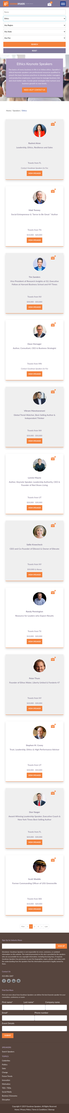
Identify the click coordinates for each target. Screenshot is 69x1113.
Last (46, 926)
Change (5, 1072)
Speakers (16, 110)
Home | (17, 1109)
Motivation (6, 1084)
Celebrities (6, 1061)
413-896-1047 (7, 976)
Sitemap (51, 1110)
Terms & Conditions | (40, 1110)
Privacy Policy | (26, 1110)
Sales (4, 1068)
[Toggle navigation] (63, 3)
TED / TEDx (6, 1088)
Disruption (6, 1100)
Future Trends (7, 1076)
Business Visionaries (9, 1096)
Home (8, 110)
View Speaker (34, 173)
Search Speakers (8, 1052)
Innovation (6, 1080)
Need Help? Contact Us (34, 90)
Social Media (7, 1092)
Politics (4, 1065)
